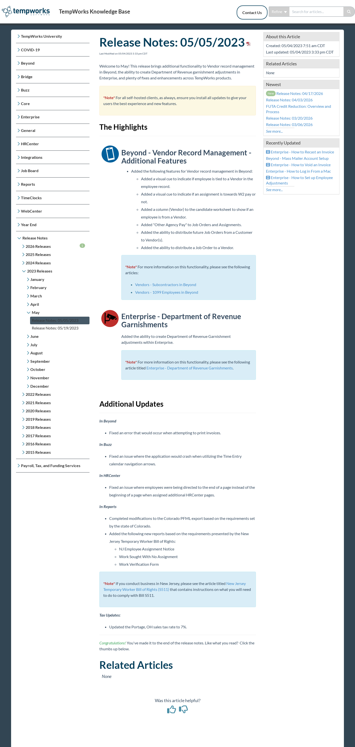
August (36, 352)
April (34, 304)
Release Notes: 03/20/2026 (289, 118)
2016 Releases (38, 443)
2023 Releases (39, 271)
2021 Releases (38, 402)
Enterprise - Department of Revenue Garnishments (189, 367)
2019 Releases (38, 419)
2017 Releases (38, 435)
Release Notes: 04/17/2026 (294, 93)
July (33, 344)
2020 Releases (38, 410)
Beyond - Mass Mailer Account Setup (297, 158)
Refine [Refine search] (279, 11)
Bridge (27, 76)
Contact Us (252, 12)
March (36, 295)
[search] (316, 11)
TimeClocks (31, 197)
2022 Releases (38, 394)
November (39, 377)
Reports (28, 184)
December (39, 386)
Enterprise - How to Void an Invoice (298, 164)
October (37, 369)
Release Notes (35, 238)
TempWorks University (41, 36)
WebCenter (31, 211)
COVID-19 (30, 49)
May (36, 312)
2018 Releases (38, 427)
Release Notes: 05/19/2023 (55, 328)
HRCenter (30, 143)
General (28, 130)
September (40, 361)
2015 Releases (38, 452)
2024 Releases (38, 262)
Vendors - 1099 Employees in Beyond (166, 292)
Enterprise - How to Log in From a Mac (298, 171)
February (38, 287)
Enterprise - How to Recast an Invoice (300, 151)
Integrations (31, 157)
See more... (274, 131)
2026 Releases (55, 246)
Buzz (25, 90)
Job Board (29, 170)
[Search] (349, 11)
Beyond (28, 63)
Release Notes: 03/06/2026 (289, 124)
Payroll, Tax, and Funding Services (50, 465)
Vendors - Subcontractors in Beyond (165, 284)
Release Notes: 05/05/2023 (55, 320)
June (34, 336)
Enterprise (30, 116)
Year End (28, 224)
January (37, 279)
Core (25, 103)
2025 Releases (38, 254)
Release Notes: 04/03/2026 (289, 99)
